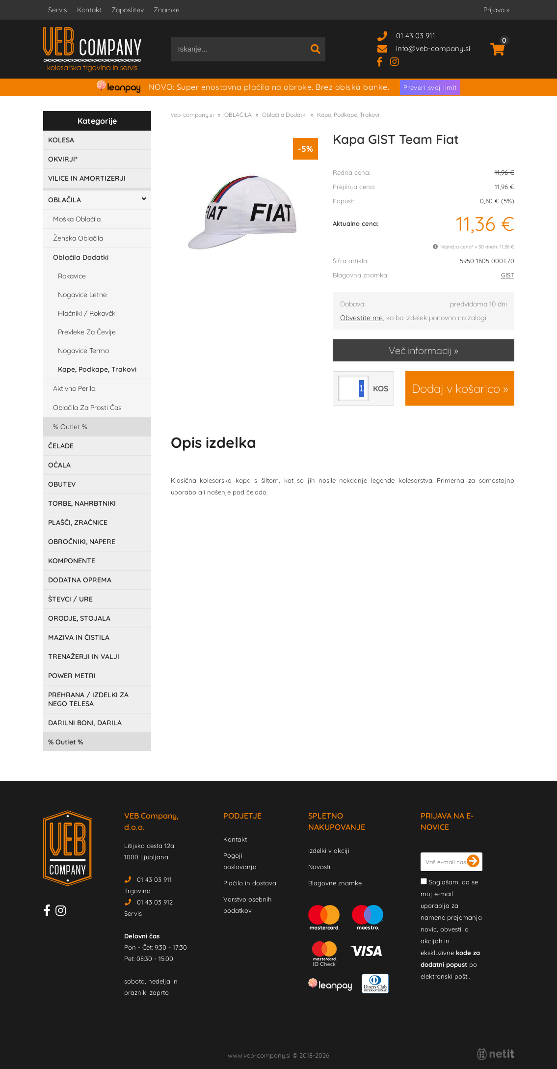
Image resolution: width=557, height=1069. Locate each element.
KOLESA (61, 140)
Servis (57, 9)
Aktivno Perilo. (75, 388)
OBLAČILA (64, 199)
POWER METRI (72, 675)
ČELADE (61, 445)
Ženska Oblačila (78, 238)
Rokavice (72, 276)
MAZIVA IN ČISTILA (78, 637)
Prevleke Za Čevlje (87, 332)
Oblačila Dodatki (80, 257)
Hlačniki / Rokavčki (87, 313)
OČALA (59, 465)
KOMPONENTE (71, 560)
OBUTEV (62, 484)
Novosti (319, 867)
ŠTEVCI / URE (70, 599)
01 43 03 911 (415, 35)
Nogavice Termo (83, 350)
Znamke (167, 9)
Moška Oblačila (77, 219)
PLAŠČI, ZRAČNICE (77, 522)
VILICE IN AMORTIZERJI (87, 178)
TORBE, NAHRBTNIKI (82, 503)
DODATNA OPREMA (79, 580)
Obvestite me (361, 317)
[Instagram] (398, 61)
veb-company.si (192, 114)
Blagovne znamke (335, 883)
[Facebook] (383, 61)
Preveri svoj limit (430, 87)
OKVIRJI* (63, 159)
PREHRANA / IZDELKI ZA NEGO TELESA (88, 699)
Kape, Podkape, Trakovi (97, 369)
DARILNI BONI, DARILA (85, 722)
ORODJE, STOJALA (79, 618)
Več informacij (420, 350)
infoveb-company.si (433, 48)
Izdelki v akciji (328, 850)
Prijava (496, 9)
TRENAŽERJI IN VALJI (83, 656)
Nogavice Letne (82, 294)
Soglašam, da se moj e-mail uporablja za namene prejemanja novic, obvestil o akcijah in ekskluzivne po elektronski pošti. (451, 929)
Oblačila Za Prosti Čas (87, 407)
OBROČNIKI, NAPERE (81, 541)
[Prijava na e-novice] (473, 861)
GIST (507, 275)
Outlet (70, 426)
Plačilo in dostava (249, 883)
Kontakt (89, 9)
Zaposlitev (127, 9)
